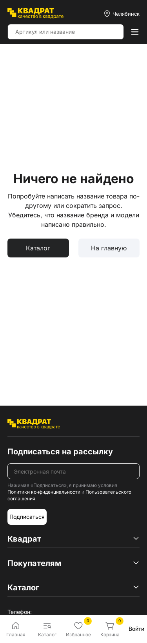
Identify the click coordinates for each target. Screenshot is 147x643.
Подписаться (27, 516)
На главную (109, 248)
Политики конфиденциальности (43, 492)
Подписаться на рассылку (60, 451)
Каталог (38, 248)
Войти (136, 628)
